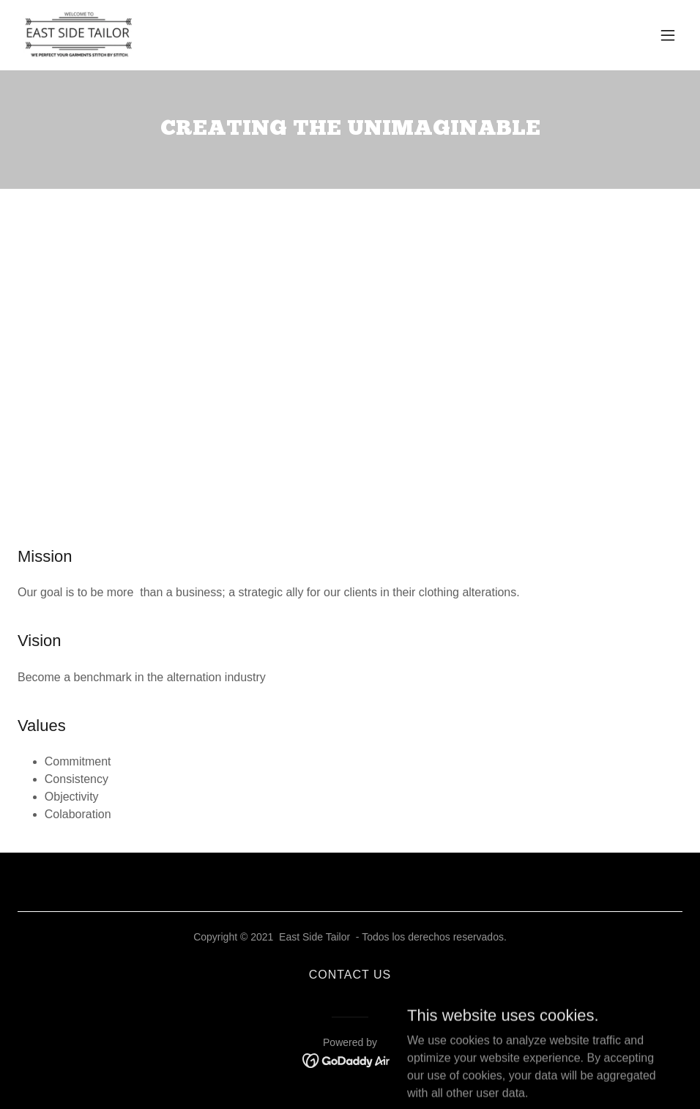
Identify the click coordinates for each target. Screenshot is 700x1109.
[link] (79, 35)
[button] (667, 35)
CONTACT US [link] (350, 974)
